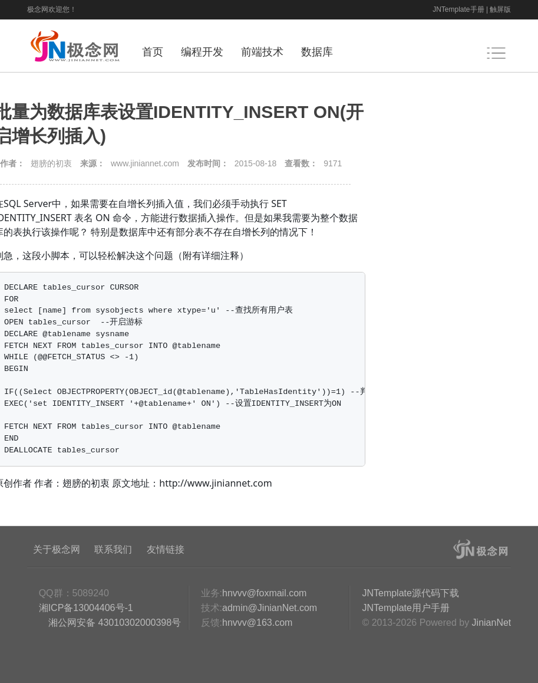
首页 (152, 52)
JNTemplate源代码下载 (410, 593)
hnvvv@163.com (257, 623)
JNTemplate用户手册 (405, 608)
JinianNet (491, 623)
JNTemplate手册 (458, 9)
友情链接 (165, 549)
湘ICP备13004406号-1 (86, 608)
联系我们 (113, 549)
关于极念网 (56, 549)
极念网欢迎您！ (52, 9)
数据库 (317, 52)
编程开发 (202, 52)
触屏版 (500, 9)
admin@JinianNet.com (269, 608)
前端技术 (262, 52)
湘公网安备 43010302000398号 (113, 623)
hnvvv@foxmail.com (264, 593)
